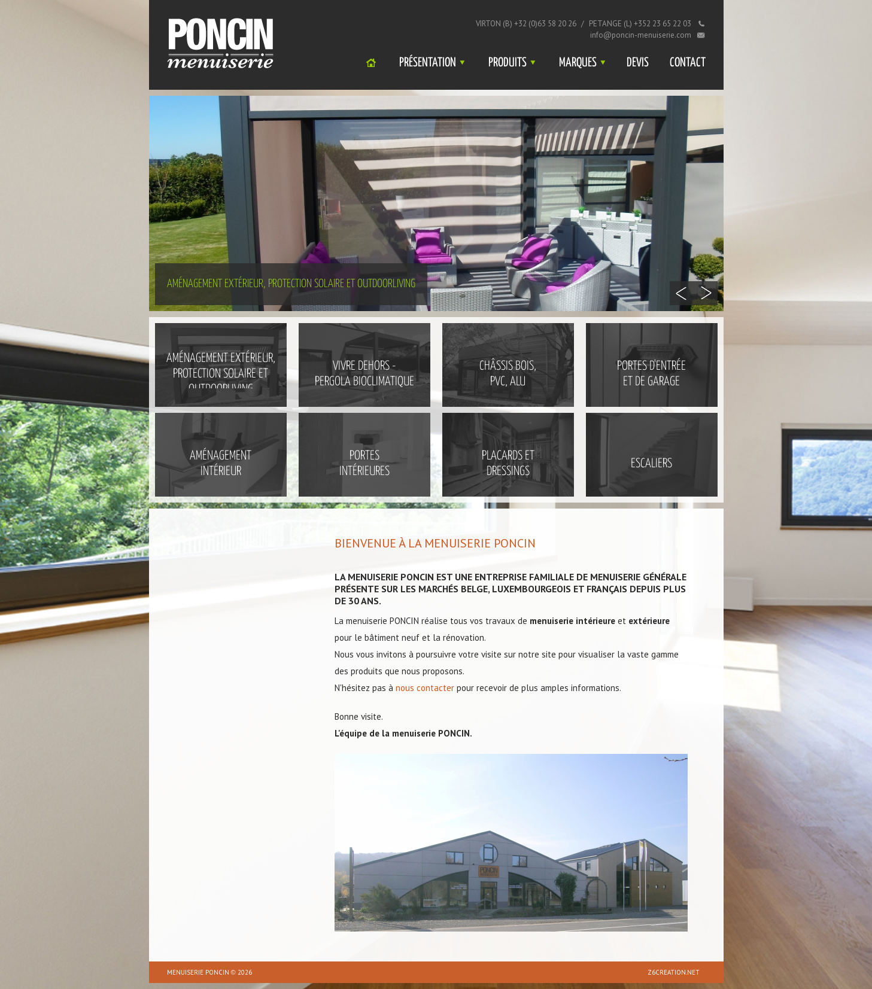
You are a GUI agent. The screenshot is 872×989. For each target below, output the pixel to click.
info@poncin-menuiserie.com (640, 35)
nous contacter (425, 687)
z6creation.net (674, 972)
